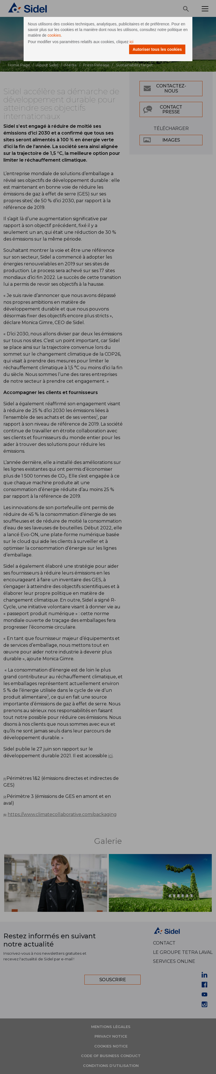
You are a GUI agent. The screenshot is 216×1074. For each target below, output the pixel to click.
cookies (54, 35)
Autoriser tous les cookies (157, 49)
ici (131, 41)
